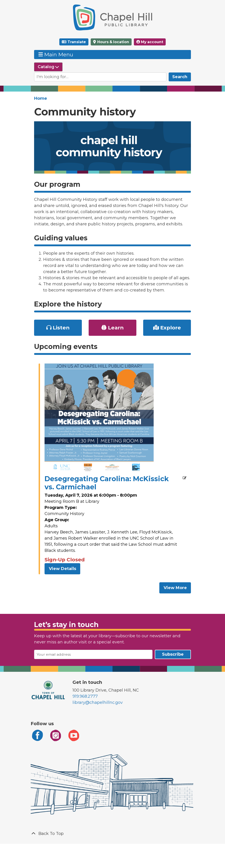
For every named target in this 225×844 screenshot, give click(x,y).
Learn (112, 327)
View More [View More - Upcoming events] (175, 587)
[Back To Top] (112, 833)
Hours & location (112, 42)
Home (40, 98)
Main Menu (55, 54)
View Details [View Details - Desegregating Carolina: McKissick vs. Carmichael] (62, 568)
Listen (58, 327)
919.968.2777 (85, 696)
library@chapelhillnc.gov (97, 702)
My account (149, 42)
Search (179, 76)
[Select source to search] (48, 66)
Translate (77, 42)
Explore (167, 327)
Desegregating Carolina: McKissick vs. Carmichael (107, 483)
